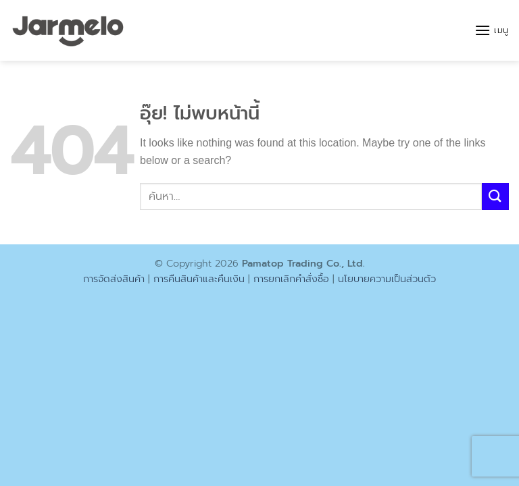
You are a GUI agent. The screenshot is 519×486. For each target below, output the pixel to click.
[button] (491, 30)
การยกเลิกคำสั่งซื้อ (291, 278)
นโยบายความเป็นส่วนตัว (387, 278)
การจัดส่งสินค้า (114, 278)
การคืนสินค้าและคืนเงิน (199, 278)
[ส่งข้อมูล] (495, 196)
